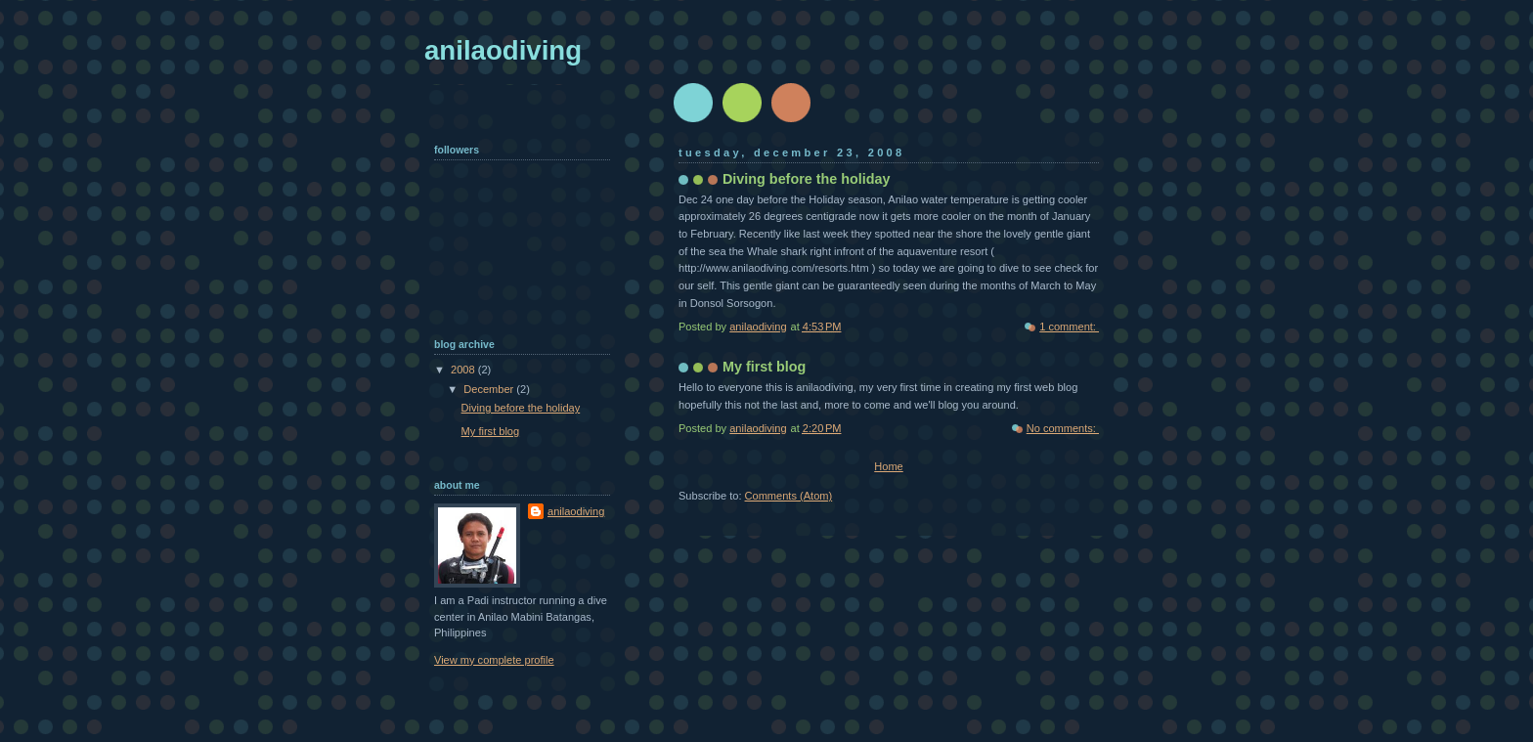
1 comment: (1069, 326)
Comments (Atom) (789, 496)
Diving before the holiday (807, 179)
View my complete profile (494, 660)
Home (888, 466)
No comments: (1063, 428)
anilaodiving (576, 511)
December (489, 389)
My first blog (764, 366)
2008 (464, 369)
